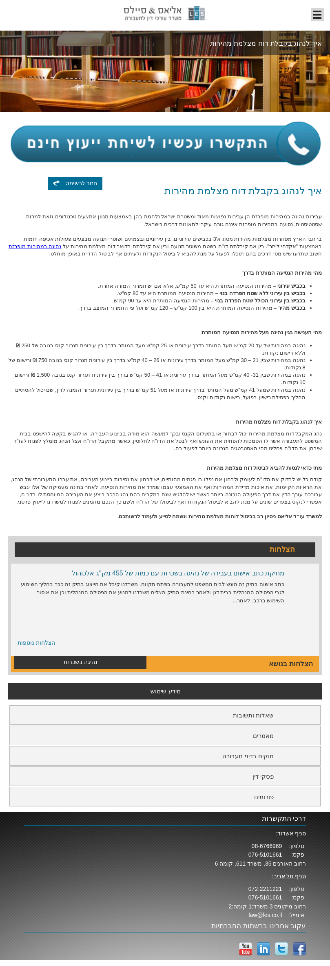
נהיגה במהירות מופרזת (35, 246)
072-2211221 (265, 889)
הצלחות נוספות (36, 643)
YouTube (245, 948)
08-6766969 (267, 846)
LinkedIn (263, 948)
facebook (299, 948)
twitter (281, 948)
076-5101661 (265, 854)
